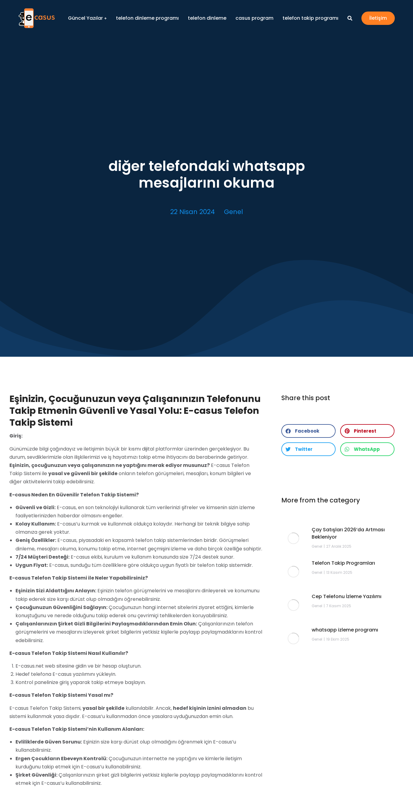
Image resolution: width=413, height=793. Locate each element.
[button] (308, 431)
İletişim (378, 18)
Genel (233, 211)
